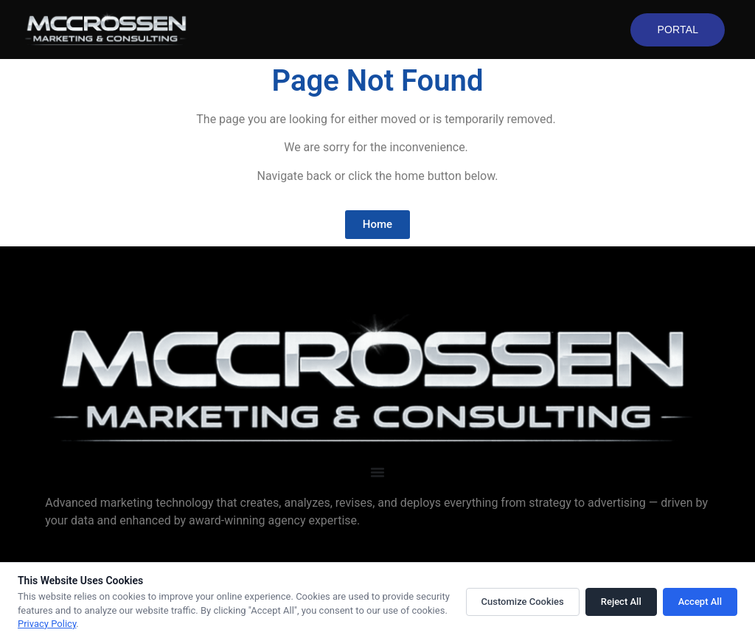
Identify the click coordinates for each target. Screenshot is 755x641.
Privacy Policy (47, 623)
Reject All (621, 601)
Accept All (700, 601)
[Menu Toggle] (377, 472)
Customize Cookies (522, 601)
